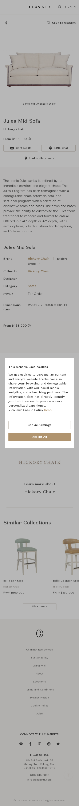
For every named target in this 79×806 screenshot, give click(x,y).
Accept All (39, 436)
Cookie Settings (40, 425)
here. (48, 410)
